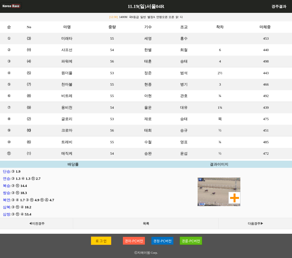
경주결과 (278, 6)
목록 (146, 223)
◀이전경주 (36, 223)
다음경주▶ (255, 223)
